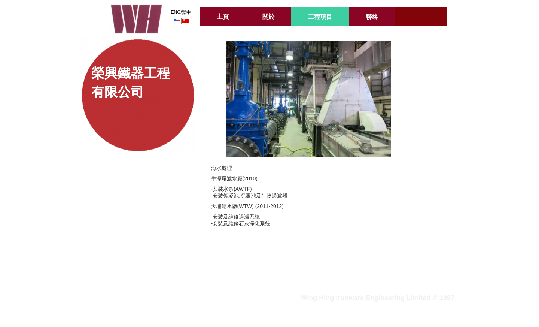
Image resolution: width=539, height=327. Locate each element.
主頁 (223, 17)
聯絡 (372, 17)
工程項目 (320, 17)
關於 (268, 17)
